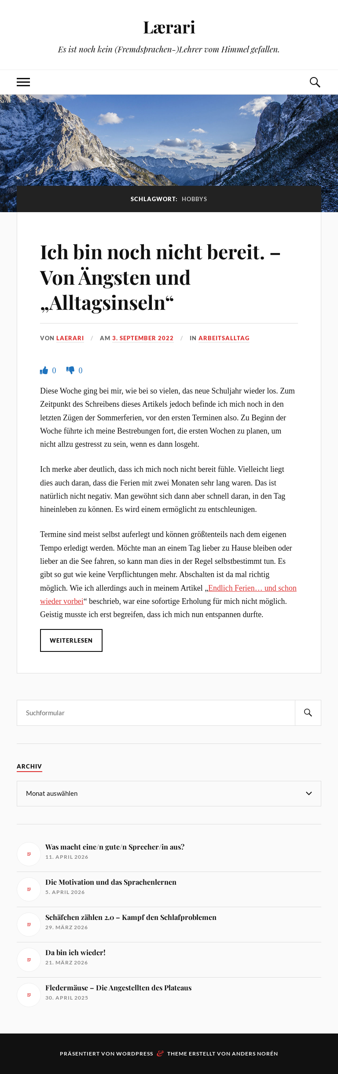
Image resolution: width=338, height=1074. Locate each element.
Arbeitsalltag (224, 338)
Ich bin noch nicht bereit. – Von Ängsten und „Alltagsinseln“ (160, 276)
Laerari (70, 338)
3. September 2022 (143, 338)
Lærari (169, 26)
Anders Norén (255, 1053)
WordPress (134, 1053)
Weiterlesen (71, 640)
